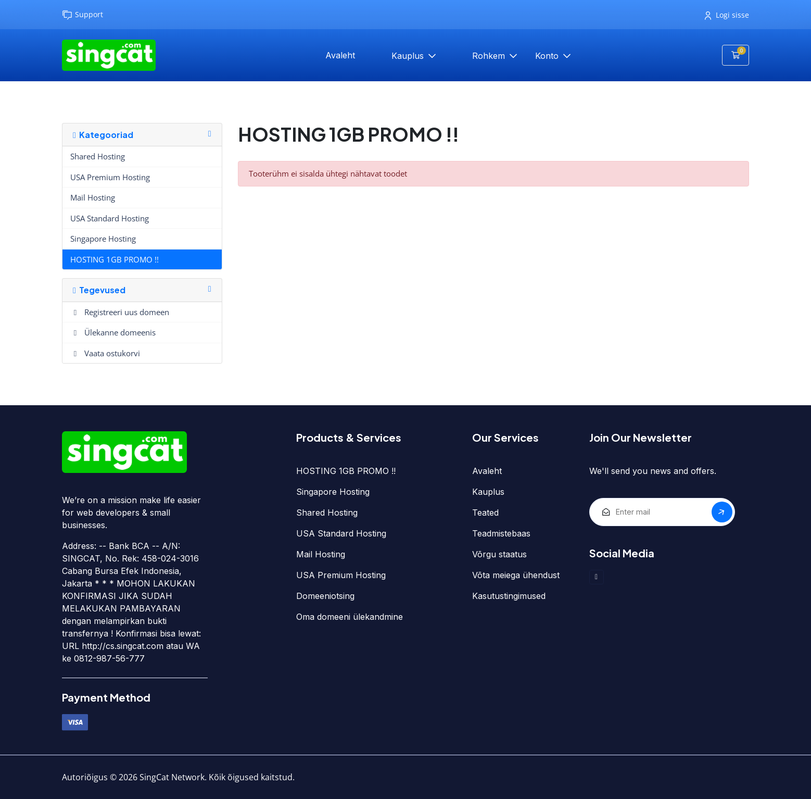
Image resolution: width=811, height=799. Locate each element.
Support (82, 14)
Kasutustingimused (509, 596)
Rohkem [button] (490, 56)
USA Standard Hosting (109, 218)
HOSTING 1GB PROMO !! (114, 259)
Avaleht (340, 55)
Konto (548, 56)
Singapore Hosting (103, 238)
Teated (485, 512)
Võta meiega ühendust (516, 575)
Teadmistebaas (501, 533)
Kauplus (408, 56)
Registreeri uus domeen (119, 312)
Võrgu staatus (499, 554)
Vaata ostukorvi (105, 353)
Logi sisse (727, 15)
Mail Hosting (92, 197)
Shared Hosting (97, 156)
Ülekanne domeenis (113, 332)
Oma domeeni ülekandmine (349, 616)
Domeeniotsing (325, 596)
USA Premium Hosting (110, 177)
